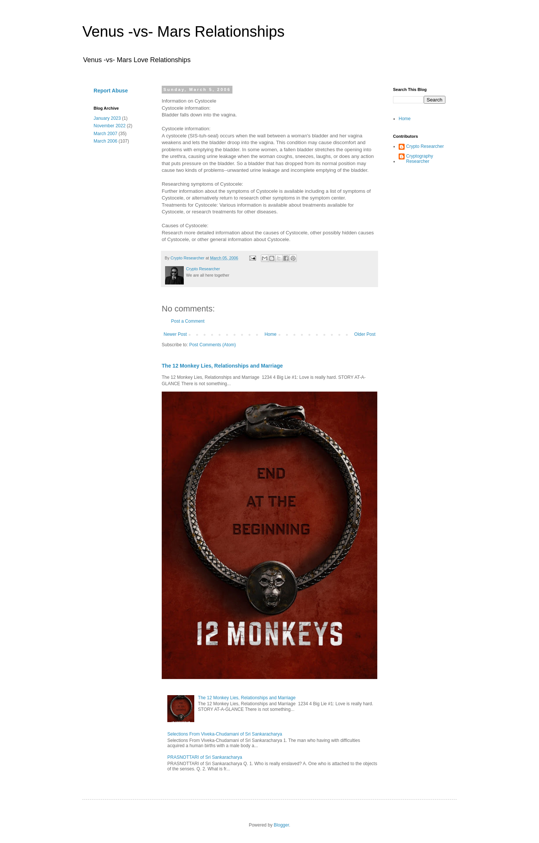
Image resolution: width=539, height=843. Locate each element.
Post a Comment (187, 321)
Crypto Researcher (425, 146)
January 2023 (107, 118)
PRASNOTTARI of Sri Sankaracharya (204, 757)
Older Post (364, 334)
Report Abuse (111, 91)
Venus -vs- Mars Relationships (183, 31)
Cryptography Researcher (419, 158)
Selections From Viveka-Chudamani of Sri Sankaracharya (224, 734)
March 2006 (105, 141)
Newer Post (175, 334)
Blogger (281, 825)
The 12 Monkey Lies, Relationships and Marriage (222, 366)
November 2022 (109, 125)
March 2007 (105, 133)
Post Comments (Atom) (212, 344)
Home (271, 334)
